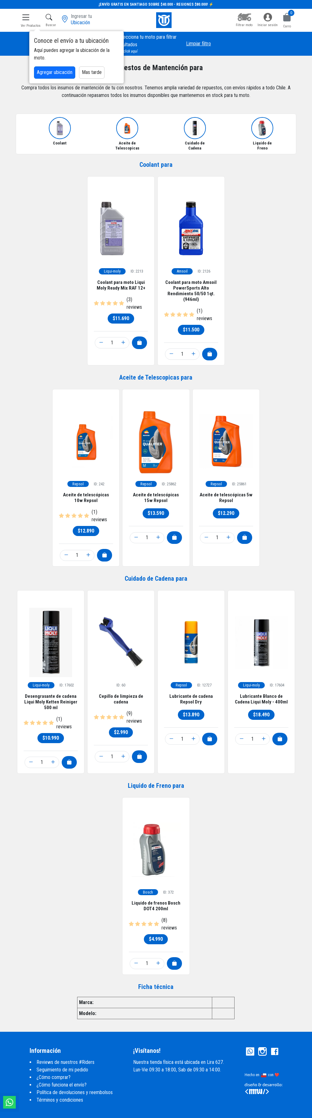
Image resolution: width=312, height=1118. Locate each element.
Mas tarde (92, 72)
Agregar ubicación (54, 72)
